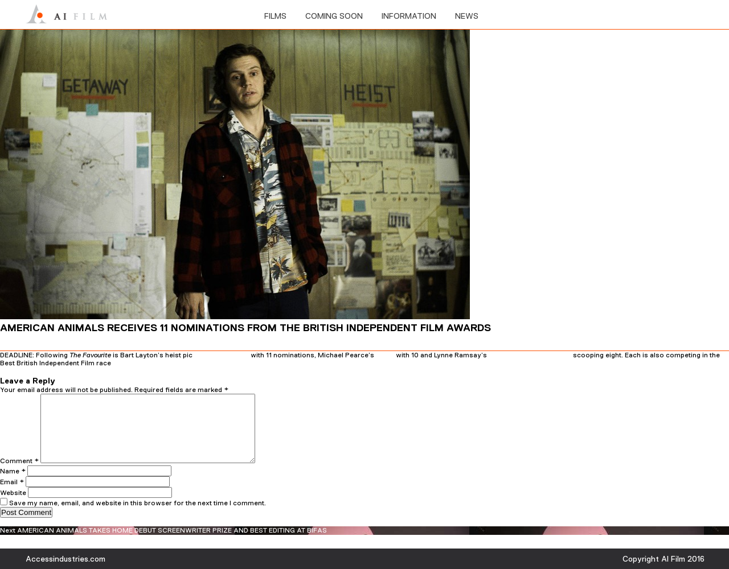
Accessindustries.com (65, 558)
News (466, 15)
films (275, 15)
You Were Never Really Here (530, 355)
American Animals (221, 355)
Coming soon (334, 15)
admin (127, 372)
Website (13, 506)
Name (13, 485)
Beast (385, 355)
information (409, 15)
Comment (19, 475)
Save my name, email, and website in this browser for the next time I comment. (137, 517)
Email (12, 496)
